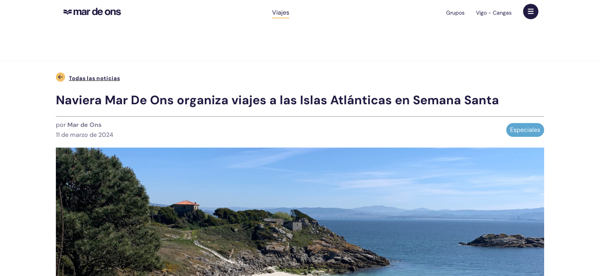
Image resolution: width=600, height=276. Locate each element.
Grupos (455, 12)
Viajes (280, 12)
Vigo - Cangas (494, 12)
